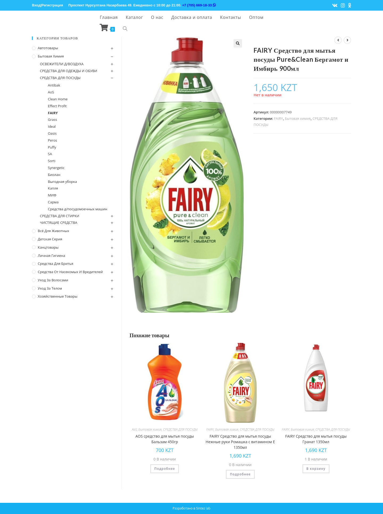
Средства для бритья (55, 263)
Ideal (52, 126)
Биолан (54, 174)
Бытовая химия (298, 118)
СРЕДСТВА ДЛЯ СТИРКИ (59, 215)
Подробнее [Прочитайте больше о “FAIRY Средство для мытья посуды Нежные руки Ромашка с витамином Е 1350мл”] (240, 474)
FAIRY (278, 118)
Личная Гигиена (51, 255)
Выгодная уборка (62, 181)
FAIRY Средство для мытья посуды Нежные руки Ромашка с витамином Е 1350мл (240, 442)
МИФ (52, 195)
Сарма (53, 202)
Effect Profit (57, 106)
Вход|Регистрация (47, 5)
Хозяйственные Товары (57, 296)
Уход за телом (50, 288)
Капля (53, 188)
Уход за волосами (53, 280)
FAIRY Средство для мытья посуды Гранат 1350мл (316, 439)
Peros (52, 140)
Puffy (52, 147)
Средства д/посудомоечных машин (77, 209)
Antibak (54, 85)
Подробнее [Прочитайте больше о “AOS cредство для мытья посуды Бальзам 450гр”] (164, 468)
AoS (134, 429)
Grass (52, 119)
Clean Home (58, 99)
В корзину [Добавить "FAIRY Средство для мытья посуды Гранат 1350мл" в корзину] (316, 468)
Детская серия (50, 239)
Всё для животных (53, 230)
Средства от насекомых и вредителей (70, 271)
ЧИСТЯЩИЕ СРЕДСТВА (58, 222)
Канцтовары (48, 247)
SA (50, 153)
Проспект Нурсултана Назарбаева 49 (99, 5)
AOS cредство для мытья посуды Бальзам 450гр (164, 439)
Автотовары (48, 48)
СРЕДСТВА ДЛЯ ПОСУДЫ (180, 429)
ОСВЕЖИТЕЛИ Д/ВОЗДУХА (62, 63)
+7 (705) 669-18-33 (199, 5)
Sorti (51, 160)
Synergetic (56, 167)
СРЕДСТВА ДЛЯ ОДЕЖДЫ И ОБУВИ (68, 70)
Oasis (52, 133)
